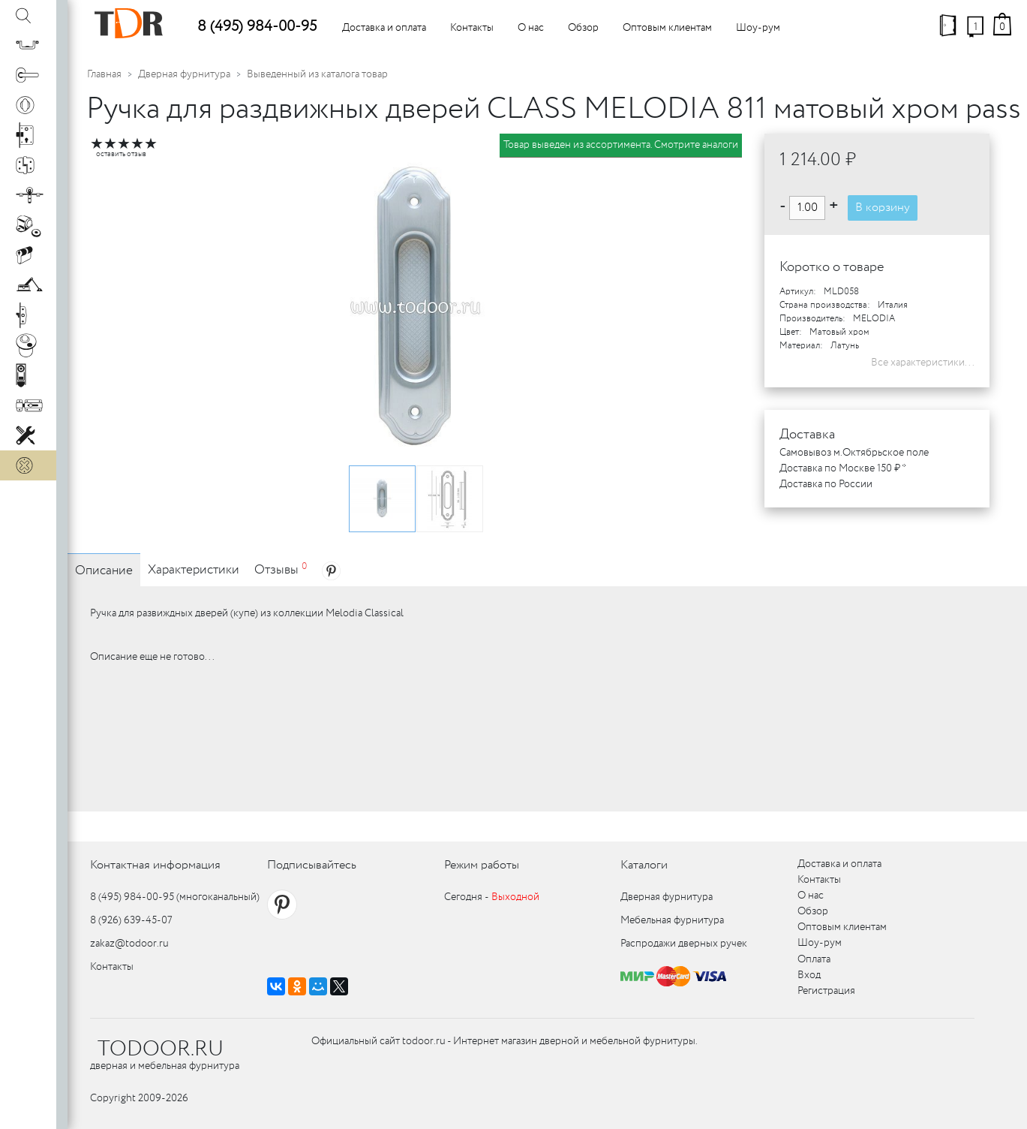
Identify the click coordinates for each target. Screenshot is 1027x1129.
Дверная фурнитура (184, 74)
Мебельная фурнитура (672, 920)
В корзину (882, 207)
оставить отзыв (121, 154)
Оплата (813, 959)
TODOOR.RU (161, 1049)
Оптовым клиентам (667, 27)
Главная (104, 74)
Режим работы (481, 865)
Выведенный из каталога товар (317, 74)
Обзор (583, 27)
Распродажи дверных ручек (683, 943)
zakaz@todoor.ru (129, 943)
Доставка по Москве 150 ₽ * (842, 468)
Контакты (472, 27)
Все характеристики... (922, 362)
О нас (531, 27)
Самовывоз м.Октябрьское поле (854, 452)
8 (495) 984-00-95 (257, 27)
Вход (809, 975)
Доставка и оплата (384, 27)
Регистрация (826, 990)
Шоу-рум (758, 27)
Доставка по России (825, 484)
